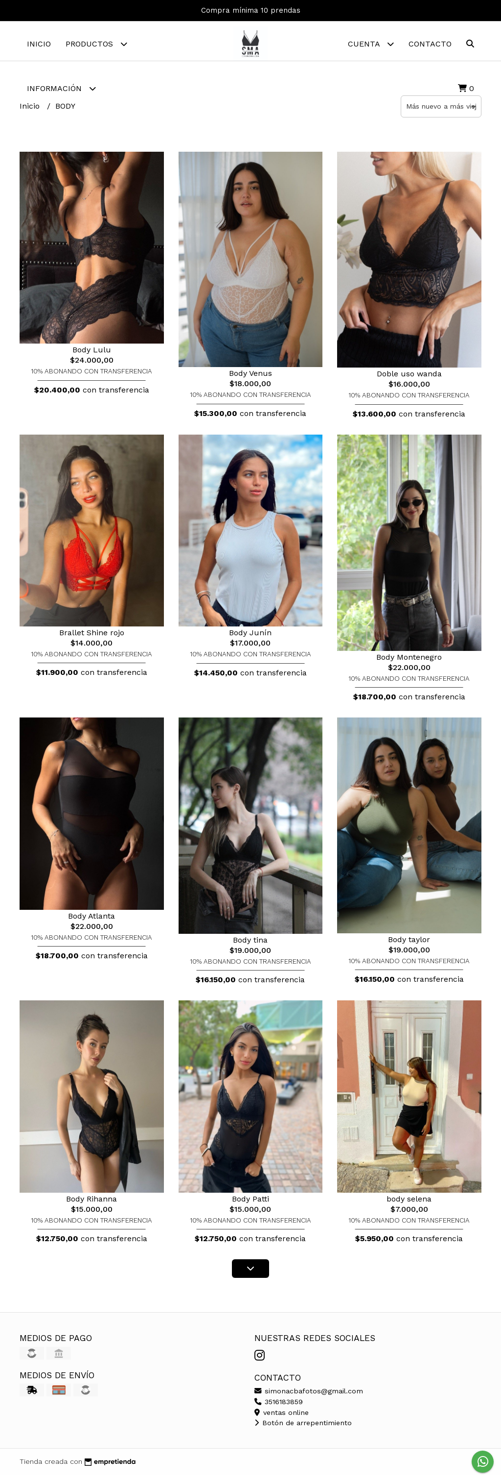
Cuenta (371, 44)
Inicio (39, 43)
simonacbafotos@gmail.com (308, 1396)
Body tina (250, 944)
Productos (96, 44)
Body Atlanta (91, 920)
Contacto (430, 43)
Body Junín (250, 637)
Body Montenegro (409, 662)
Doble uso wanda (409, 378)
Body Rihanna (91, 1203)
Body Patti (250, 1203)
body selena (409, 1203)
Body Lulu (91, 354)
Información (61, 88)
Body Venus (250, 378)
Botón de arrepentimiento (303, 1428)
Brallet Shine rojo (91, 637)
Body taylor (409, 944)
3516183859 (278, 1407)
